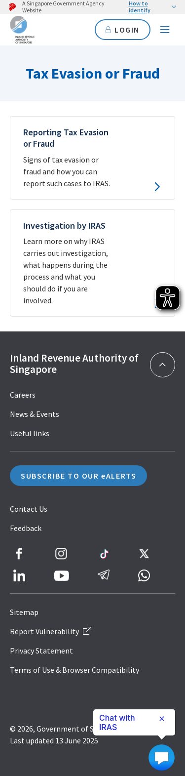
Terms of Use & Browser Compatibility (74, 670)
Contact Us (28, 509)
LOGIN (123, 30)
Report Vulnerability (50, 631)
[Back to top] (162, 364)
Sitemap (24, 612)
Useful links (29, 433)
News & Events (34, 414)
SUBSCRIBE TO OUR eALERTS (78, 476)
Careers (23, 395)
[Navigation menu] (164, 29)
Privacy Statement (41, 650)
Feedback (25, 528)
